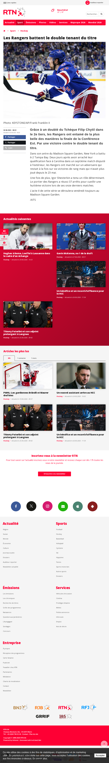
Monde (5, 539)
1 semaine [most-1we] (21, 358)
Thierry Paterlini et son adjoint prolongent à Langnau (20, 333)
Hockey (24, 30)
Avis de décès (61, 626)
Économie (7, 543)
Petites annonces (62, 612)
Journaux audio (8, 553)
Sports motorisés (62, 567)
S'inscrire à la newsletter (54, 474)
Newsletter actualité (10, 567)
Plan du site (33, 734)
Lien (8, 148)
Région (5, 529)
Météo (58, 608)
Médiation (7, 677)
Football (59, 529)
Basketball (60, 539)
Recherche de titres (10, 603)
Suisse (5, 534)
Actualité (9, 22)
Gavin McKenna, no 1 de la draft (75, 253)
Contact (6, 686)
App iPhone (78, 506)
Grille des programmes (12, 608)
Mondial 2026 (94, 22)
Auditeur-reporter (94, 3)
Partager (10, 137)
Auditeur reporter (10, 562)
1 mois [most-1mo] (33, 358)
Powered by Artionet (10, 740)
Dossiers (6, 557)
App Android (93, 506)
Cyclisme (59, 548)
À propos (6, 648)
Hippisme (59, 557)
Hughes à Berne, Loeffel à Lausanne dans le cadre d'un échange (26, 255)
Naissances (7, 612)
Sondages (6, 626)
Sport (20, 22)
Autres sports (61, 571)
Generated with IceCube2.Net (30, 740)
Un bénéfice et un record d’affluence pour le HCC (80, 292)
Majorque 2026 (78, 22)
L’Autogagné (7, 622)
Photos (42, 22)
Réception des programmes (13, 653)
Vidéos (52, 22)
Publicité (6, 663)
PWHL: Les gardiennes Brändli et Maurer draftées (25, 394)
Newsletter (7, 691)
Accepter (100, 755)
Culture (6, 548)
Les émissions (8, 594)
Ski (57, 553)
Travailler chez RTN (10, 667)
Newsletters (63, 506)
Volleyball (59, 543)
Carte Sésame (8, 658)
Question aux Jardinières (12, 617)
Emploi (58, 622)
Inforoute (59, 617)
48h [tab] (9, 358)
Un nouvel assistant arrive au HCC (76, 392)
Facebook (16, 506)
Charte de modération (11, 681)
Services (63, 22)
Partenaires (7, 672)
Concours (6, 631)
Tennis (58, 562)
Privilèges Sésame (63, 603)
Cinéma (59, 598)
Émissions (31, 22)
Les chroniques (9, 598)
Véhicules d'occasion (64, 594)
